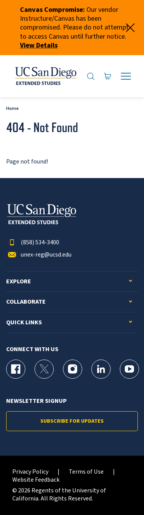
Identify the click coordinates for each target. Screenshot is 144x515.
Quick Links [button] (24, 323)
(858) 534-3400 (32, 243)
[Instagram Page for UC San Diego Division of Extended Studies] (72, 369)
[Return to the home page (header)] (45, 76)
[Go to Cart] (107, 76)
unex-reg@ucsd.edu (38, 255)
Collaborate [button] (26, 302)
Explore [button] (18, 282)
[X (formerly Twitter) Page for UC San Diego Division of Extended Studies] (44, 369)
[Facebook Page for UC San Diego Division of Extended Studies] (15, 369)
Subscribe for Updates (72, 421)
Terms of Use (86, 472)
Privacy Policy (30, 472)
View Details (39, 45)
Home (12, 108)
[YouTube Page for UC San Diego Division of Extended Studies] (129, 369)
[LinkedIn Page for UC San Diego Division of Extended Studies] (101, 369)
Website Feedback (36, 480)
